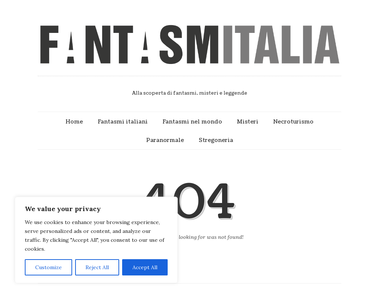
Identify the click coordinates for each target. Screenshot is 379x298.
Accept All (145, 267)
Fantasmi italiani (123, 121)
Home (74, 121)
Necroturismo (293, 121)
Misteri (247, 121)
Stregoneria (216, 140)
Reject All (97, 267)
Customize (48, 267)
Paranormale (165, 140)
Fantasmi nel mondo (192, 121)
